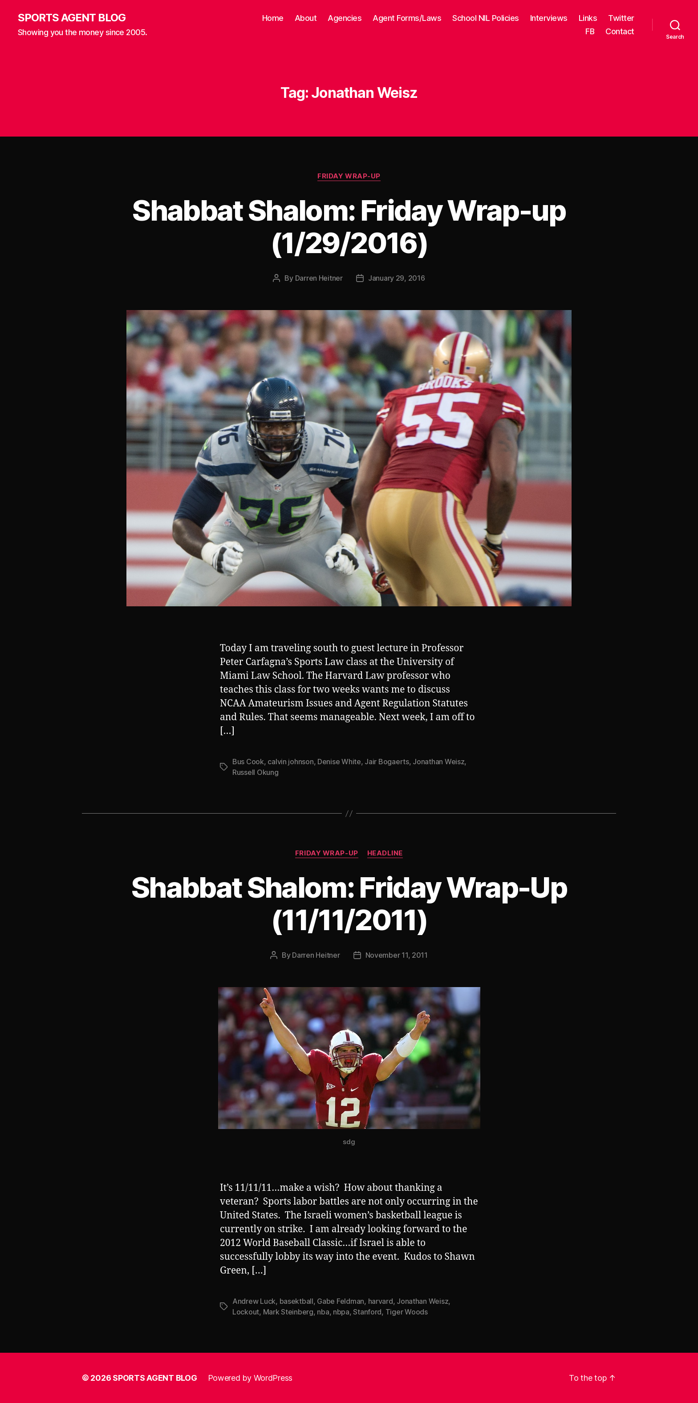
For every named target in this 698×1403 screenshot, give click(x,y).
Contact (619, 31)
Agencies (344, 18)
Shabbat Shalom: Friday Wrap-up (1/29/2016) (348, 226)
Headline (385, 853)
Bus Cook (248, 761)
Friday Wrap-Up (349, 176)
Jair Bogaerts (387, 761)
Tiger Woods (407, 1311)
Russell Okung (255, 772)
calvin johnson (290, 761)
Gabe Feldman (340, 1301)
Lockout (245, 1311)
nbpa (341, 1311)
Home (273, 18)
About (306, 18)
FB (589, 31)
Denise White (339, 761)
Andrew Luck (254, 1301)
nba (323, 1311)
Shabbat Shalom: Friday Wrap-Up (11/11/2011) (349, 903)
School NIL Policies (485, 18)
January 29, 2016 (396, 278)
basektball (296, 1301)
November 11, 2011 (396, 955)
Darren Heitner (319, 278)
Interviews (549, 18)
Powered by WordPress (250, 1378)
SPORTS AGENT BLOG (72, 17)
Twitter (621, 18)
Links (588, 18)
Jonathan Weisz (438, 761)
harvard (380, 1301)
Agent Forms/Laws (407, 18)
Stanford (367, 1311)
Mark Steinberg (288, 1311)
